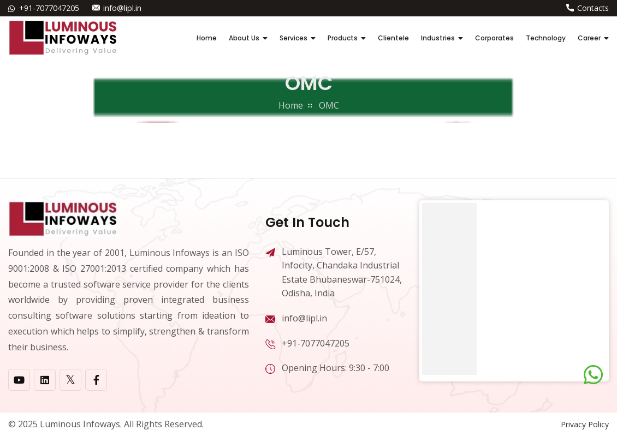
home (290, 105)
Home (207, 38)
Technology (546, 38)
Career (589, 38)
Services (293, 38)
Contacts (593, 8)
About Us (244, 38)
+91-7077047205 (49, 8)
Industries (438, 38)
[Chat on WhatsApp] (593, 375)
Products (343, 38)
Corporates (494, 38)
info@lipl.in (122, 8)
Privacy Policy (585, 424)
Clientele (393, 38)
